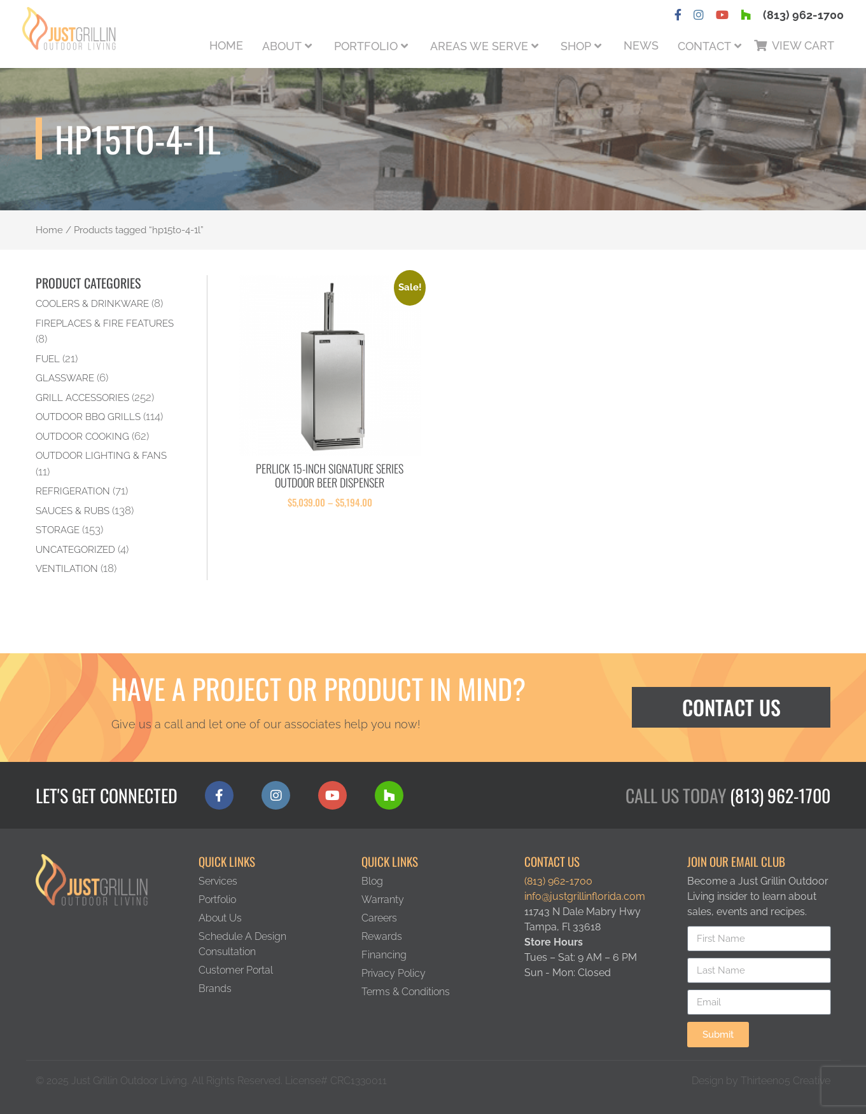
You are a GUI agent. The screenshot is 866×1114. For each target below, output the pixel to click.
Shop (576, 46)
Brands (215, 988)
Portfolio (366, 46)
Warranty (382, 899)
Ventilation (67, 568)
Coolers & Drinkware (92, 303)
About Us (220, 918)
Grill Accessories (82, 397)
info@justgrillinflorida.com (584, 896)
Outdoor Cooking (82, 436)
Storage (58, 529)
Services (218, 881)
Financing (384, 955)
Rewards (381, 936)
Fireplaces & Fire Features (105, 323)
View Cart (803, 45)
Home (226, 45)
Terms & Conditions (405, 992)
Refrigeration (73, 491)
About (282, 46)
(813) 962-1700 (803, 15)
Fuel (48, 358)
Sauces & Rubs (72, 510)
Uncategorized (75, 549)
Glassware (65, 377)
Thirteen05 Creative (785, 1081)
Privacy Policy (393, 973)
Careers (379, 918)
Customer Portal (236, 970)
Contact (704, 46)
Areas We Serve (479, 46)
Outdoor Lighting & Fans (101, 455)
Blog (372, 881)
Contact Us (731, 707)
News (641, 45)
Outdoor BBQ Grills (88, 416)
